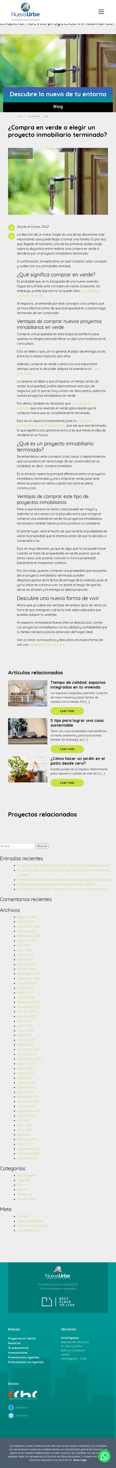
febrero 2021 (26, 1139)
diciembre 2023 (28, 1002)
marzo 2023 (26, 1040)
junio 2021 (24, 1125)
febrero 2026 (26, 917)
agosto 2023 (26, 1016)
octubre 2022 (27, 1054)
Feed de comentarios (32, 1226)
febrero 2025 (26, 969)
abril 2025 (24, 959)
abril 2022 (24, 1078)
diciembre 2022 (28, 1049)
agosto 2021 (26, 1116)
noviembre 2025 (29, 926)
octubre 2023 (27, 1012)
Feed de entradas (30, 1221)
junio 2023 (24, 1026)
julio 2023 (24, 1021)
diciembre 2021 (28, 1097)
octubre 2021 (26, 1106)
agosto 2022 (26, 1064)
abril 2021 (24, 1135)
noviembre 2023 (29, 1007)
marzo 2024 (26, 997)
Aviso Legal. (80, 1460)
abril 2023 (24, 1035)
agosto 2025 (26, 941)
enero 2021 (25, 1144)
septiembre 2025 (29, 936)
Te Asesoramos (18, 1348)
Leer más (67, 711)
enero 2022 (25, 1092)
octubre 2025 (27, 931)
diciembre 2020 (28, 1149)
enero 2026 (25, 922)
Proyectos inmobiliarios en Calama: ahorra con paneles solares (63, 865)
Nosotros (14, 1343)
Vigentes (23, 1180)
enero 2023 (25, 1045)
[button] (105, 1459)
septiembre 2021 (29, 1111)
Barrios (22, 1190)
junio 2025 (24, 950)
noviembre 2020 (29, 1153)
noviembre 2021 (28, 1101)
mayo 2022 (25, 1073)
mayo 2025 (25, 955)
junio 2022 (24, 1068)
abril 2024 (24, 993)
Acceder (23, 1216)
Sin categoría (27, 1175)
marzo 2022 (26, 1082)
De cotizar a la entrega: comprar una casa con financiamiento (62, 889)
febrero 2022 (26, 1087)
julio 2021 (23, 1120)
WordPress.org (28, 1230)
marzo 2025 (26, 964)
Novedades (34, 116)
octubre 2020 (27, 1158)
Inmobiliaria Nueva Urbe (46, 645)
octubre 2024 (27, 983)
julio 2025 (24, 945)
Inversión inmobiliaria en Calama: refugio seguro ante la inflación (63, 880)
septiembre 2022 (29, 1059)
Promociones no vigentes (25, 1362)
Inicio (20, 116)
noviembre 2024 (29, 978)
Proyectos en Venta (21, 1338)
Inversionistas (17, 1352)
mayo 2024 (25, 988)
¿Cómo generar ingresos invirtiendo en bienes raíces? (56, 884)
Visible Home (26, 1199)
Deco (21, 1185)
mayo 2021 (25, 1130)
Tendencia (24, 1194)
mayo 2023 (25, 1030)
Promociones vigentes (23, 1357)
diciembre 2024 (28, 974)
